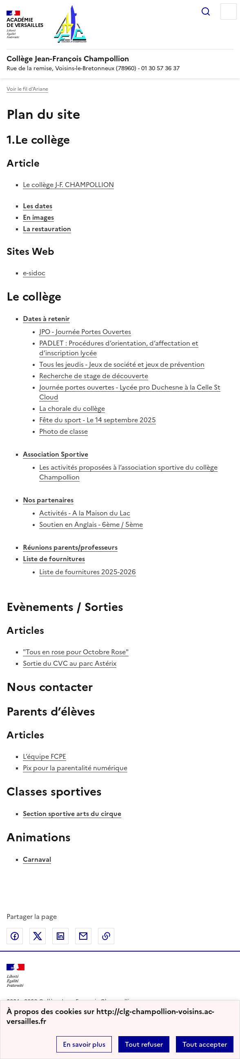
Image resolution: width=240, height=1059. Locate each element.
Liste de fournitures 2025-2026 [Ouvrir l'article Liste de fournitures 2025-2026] (87, 572)
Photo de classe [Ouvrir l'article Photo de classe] (63, 431)
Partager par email (83, 936)
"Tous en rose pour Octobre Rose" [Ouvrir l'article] (76, 652)
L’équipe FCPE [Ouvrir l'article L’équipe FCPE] (44, 756)
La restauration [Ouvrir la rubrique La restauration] (47, 229)
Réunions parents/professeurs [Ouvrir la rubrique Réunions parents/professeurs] (70, 547)
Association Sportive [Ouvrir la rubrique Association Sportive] (55, 454)
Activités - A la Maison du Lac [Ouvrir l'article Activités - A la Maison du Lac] (84, 513)
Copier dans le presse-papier (106, 936)
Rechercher (206, 11)
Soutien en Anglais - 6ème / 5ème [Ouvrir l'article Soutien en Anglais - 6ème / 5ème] (91, 524)
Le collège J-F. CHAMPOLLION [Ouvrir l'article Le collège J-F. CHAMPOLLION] (68, 185)
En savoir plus (84, 1044)
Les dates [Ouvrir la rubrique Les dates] (37, 206)
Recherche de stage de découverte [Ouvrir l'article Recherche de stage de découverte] (93, 376)
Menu (228, 11)
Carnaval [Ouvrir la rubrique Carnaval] (37, 859)
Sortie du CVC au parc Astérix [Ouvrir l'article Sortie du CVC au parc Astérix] (69, 663)
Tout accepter (204, 1044)
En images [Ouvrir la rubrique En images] (38, 217)
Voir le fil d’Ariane (27, 89)
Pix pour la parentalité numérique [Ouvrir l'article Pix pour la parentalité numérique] (75, 768)
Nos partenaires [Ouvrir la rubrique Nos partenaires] (48, 500)
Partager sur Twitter (37, 936)
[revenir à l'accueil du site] (120, 59)
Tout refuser (144, 1044)
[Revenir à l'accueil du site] (15, 975)
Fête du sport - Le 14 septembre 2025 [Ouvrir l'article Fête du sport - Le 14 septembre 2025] (97, 420)
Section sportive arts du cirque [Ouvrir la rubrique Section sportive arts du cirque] (72, 813)
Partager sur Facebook (15, 936)
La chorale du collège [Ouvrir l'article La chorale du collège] (72, 408)
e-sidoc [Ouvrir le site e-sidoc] (34, 273)
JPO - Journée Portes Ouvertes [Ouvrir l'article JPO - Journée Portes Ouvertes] (85, 332)
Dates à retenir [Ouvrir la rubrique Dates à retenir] (46, 318)
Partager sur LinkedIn (60, 936)
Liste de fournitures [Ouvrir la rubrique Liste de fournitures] (54, 559)
